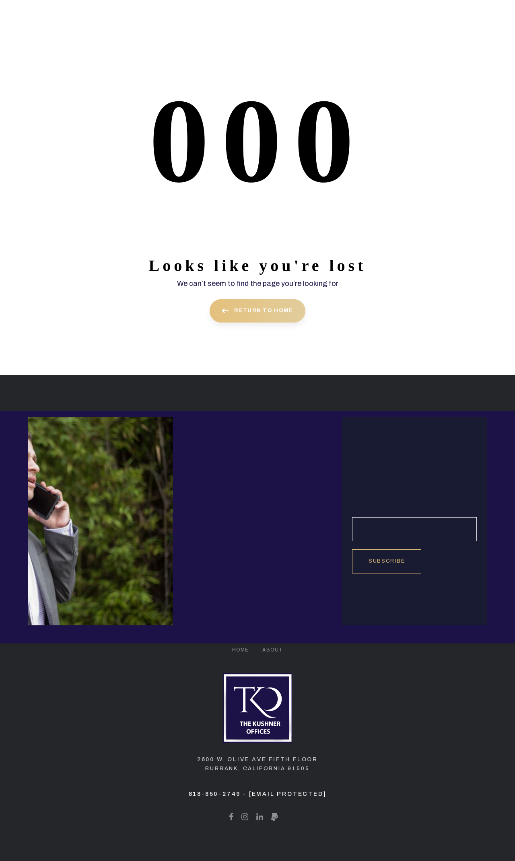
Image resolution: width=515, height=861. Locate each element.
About (272, 650)
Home (240, 650)
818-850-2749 (215, 794)
